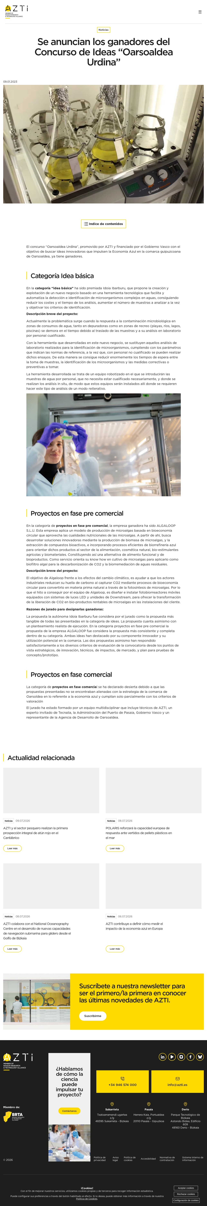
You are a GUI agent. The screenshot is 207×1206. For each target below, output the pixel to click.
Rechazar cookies (186, 1194)
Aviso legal (116, 1158)
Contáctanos (69, 1111)
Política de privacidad (100, 1158)
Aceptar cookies (186, 1188)
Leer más (12, 848)
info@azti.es (177, 1085)
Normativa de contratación (167, 1158)
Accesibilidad (148, 1158)
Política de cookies (130, 1158)
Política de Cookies (86, 1198)
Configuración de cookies (186, 1200)
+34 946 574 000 (123, 1085)
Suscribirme (92, 1016)
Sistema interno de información (192, 1158)
